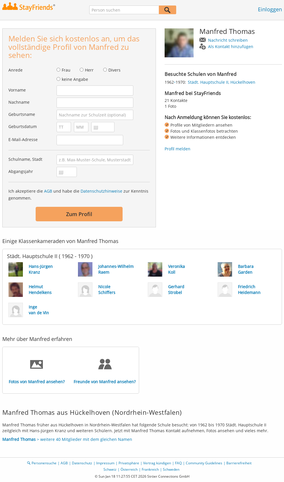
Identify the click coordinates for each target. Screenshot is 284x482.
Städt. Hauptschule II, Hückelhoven (221, 82)
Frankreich (150, 469)
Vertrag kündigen (157, 463)
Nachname (19, 102)
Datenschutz (82, 463)
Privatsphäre (129, 463)
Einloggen (270, 9)
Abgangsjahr (20, 171)
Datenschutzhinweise (101, 191)
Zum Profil (79, 214)
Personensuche (44, 463)
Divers (114, 70)
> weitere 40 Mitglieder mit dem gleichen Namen (67, 439)
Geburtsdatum (22, 126)
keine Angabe (75, 79)
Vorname (17, 90)
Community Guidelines (204, 463)
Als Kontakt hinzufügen (230, 46)
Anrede (15, 70)
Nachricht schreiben (228, 40)
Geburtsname (21, 114)
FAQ (178, 463)
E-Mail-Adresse (23, 139)
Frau (66, 70)
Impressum (105, 463)
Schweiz (109, 469)
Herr (89, 70)
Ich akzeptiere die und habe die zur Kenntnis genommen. (78, 194)
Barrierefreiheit (239, 463)
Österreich (129, 469)
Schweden (171, 469)
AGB (48, 191)
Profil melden (177, 148)
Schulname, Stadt (25, 159)
